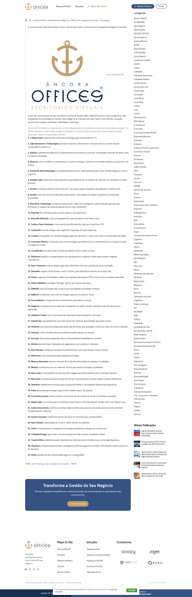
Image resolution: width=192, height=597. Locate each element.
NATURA (137, 280)
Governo (137, 185)
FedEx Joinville (140, 170)
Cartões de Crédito (142, 63)
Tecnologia (104, 20)
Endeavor (138, 147)
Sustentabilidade (141, 379)
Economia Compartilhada (145, 136)
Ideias (136, 196)
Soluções (79, 6)
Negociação (139, 284)
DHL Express (139, 124)
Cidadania (138, 75)
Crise (136, 113)
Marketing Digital (141, 257)
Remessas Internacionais (144, 349)
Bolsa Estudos (140, 52)
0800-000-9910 (96, 6)
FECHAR (131, 590)
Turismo (137, 406)
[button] (142, 6)
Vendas (137, 413)
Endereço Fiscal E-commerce (146, 151)
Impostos (138, 212)
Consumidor (139, 94)
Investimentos (53, 20)
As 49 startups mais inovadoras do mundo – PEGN (53, 464)
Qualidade (138, 326)
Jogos (136, 235)
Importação (139, 204)
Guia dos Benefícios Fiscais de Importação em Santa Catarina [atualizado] (152, 436)
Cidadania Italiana (142, 82)
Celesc (137, 71)
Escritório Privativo (95, 566)
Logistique (138, 246)
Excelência (138, 162)
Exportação (139, 166)
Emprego (138, 143)
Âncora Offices (63, 6)
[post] (137, 436)
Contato (60, 566)
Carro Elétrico (140, 59)
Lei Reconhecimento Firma (145, 238)
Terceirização (140, 387)
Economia (138, 132)
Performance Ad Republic (157, 583)
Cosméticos (139, 101)
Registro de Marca (64, 561)
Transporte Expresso (143, 395)
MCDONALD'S (140, 261)
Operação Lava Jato (142, 299)
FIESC (136, 174)
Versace (137, 417)
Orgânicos (138, 303)
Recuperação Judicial (143, 334)
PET (135, 311)
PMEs (73, 20)
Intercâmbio (139, 227)
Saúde (136, 357)
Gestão (137, 181)
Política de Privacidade (73, 583)
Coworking (138, 105)
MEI (135, 265)
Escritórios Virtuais (142, 155)
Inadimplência (140, 216)
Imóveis (137, 200)
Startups (94, 20)
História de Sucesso (142, 193)
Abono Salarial (140, 21)
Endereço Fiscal (93, 549)
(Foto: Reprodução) (115, 74)
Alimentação (139, 33)
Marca (136, 250)
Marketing (138, 254)
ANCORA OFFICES (141, 36)
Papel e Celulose (141, 307)
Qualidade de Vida (142, 330)
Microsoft (138, 269)
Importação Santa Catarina (145, 208)
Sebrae (137, 360)
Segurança (138, 364)
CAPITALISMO (140, 55)
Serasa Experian (141, 372)
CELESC (137, 67)
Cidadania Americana (143, 78)
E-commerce (139, 128)
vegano (137, 409)
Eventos (137, 158)
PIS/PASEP (138, 315)
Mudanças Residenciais (144, 277)
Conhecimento (39, 20)
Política (137, 322)
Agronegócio (139, 29)
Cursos (137, 116)
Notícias (137, 296)
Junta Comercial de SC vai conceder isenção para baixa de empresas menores (153, 468)
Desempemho (140, 120)
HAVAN (137, 189)
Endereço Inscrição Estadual (98, 555)
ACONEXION (139, 25)
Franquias (138, 177)
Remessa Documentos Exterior (147, 345)
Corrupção (138, 97)
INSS (135, 223)
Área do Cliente (63, 572)
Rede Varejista (140, 337)
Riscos (136, 353)
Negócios (65, 20)
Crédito (137, 109)
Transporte (138, 391)
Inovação (138, 219)
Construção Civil (141, 90)
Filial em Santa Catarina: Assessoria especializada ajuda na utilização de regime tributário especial (154, 457)
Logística (138, 242)
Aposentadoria (140, 40)
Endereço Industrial (95, 561)
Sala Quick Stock (94, 572)
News (136, 292)
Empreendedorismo (142, 139)
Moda (136, 273)
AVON (136, 48)
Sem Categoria (83, 20)
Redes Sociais (140, 341)
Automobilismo (140, 44)
